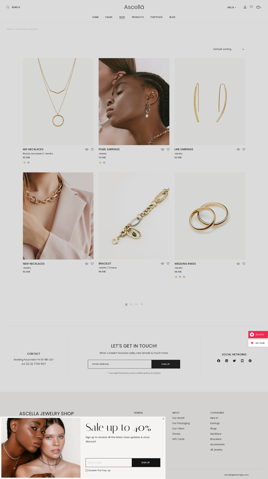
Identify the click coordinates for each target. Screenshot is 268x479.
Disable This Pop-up (99, 470)
